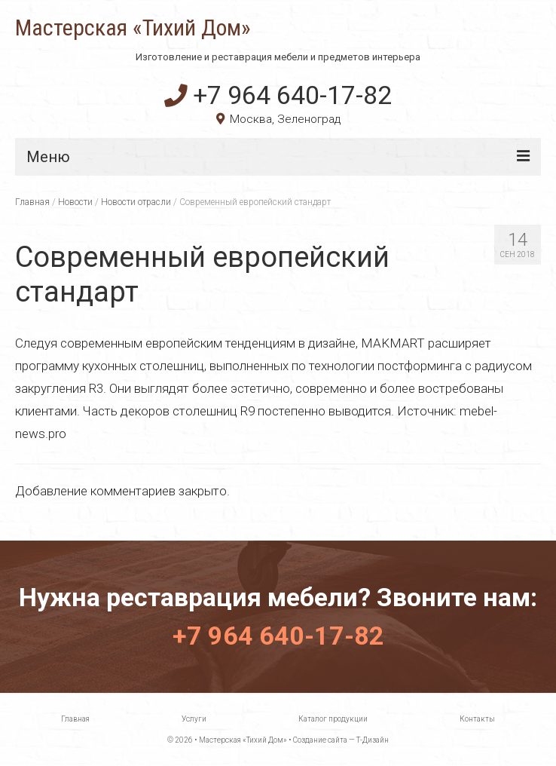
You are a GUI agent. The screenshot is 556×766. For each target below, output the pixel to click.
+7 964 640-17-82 (278, 95)
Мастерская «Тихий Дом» (133, 28)
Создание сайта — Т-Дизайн (341, 740)
